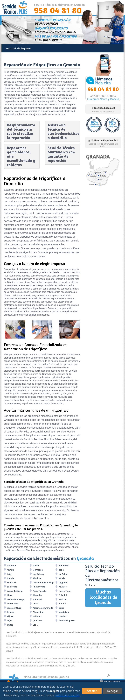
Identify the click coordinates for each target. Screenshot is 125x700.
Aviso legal (113, 676)
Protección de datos (110, 681)
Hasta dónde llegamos (18, 48)
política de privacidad (67, 695)
